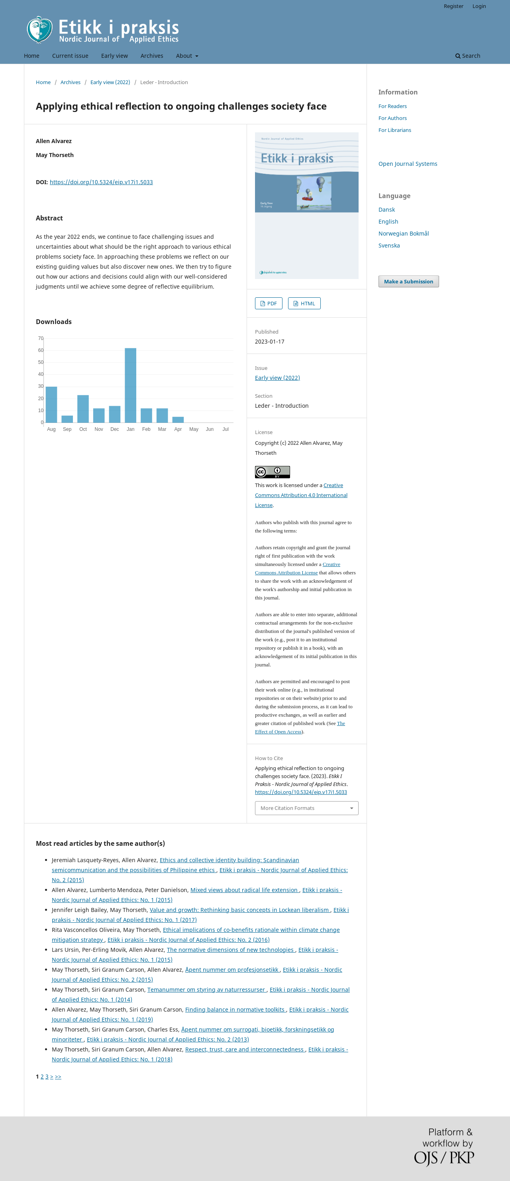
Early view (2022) (110, 82)
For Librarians (395, 130)
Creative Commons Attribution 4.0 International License (301, 495)
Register (453, 6)
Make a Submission (409, 281)
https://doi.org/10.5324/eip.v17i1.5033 (101, 182)
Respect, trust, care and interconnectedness (245, 1049)
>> (58, 1076)
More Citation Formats (287, 808)
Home (31, 55)
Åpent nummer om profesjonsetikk (232, 969)
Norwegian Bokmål (404, 233)
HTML (307, 303)
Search (468, 55)
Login (479, 6)
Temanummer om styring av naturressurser (207, 989)
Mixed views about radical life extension (244, 890)
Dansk (387, 209)
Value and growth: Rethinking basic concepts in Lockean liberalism (240, 910)
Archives (152, 55)
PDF (271, 303)
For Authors (393, 118)
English (388, 221)
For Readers (393, 106)
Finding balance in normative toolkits (235, 1009)
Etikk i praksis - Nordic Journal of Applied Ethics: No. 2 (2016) (189, 939)
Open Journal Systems (408, 163)
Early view (114, 55)
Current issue (70, 55)
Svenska (389, 245)
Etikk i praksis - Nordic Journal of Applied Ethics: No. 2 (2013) (168, 1039)
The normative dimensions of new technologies (231, 949)
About (185, 55)
